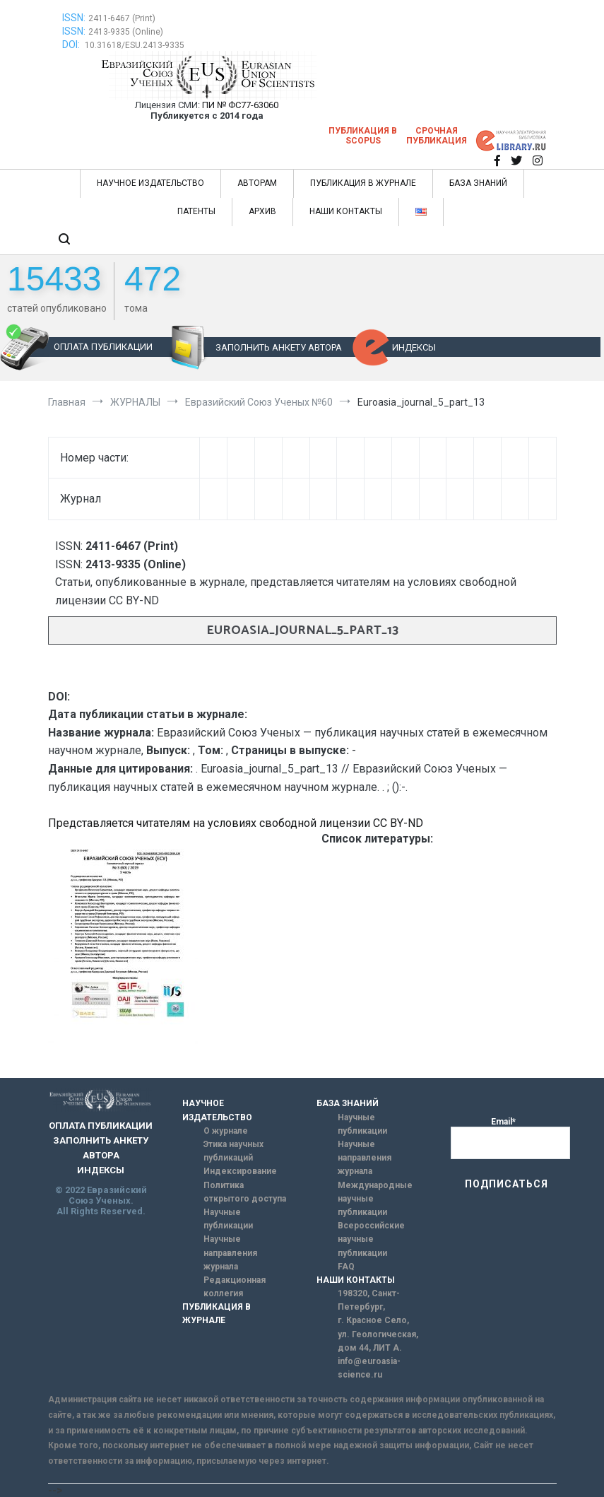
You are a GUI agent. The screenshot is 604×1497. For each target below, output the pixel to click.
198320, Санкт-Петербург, (369, 1300)
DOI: (72, 44)
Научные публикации (228, 1219)
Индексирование (240, 1171)
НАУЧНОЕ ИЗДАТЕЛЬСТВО (150, 183)
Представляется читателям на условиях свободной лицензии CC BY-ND (235, 823)
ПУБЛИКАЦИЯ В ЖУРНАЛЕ (363, 183)
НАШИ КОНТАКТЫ (345, 211)
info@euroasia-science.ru (369, 1368)
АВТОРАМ (257, 183)
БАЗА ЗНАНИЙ (478, 183)
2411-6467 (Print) (121, 18)
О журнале (225, 1131)
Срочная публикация (436, 136)
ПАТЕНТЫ (196, 211)
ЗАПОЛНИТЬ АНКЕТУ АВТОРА (278, 347)
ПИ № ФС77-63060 (240, 105)
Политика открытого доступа (244, 1192)
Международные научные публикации (375, 1198)
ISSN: (73, 17)
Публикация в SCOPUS (362, 136)
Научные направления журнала (230, 1252)
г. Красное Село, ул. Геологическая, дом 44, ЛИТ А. (378, 1333)
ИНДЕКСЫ (414, 347)
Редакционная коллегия (234, 1286)
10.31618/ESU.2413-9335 (134, 45)
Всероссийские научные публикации (371, 1239)
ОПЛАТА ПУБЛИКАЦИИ (103, 346)
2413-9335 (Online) (125, 32)
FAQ (346, 1267)
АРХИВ (262, 211)
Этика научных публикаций (233, 1151)
